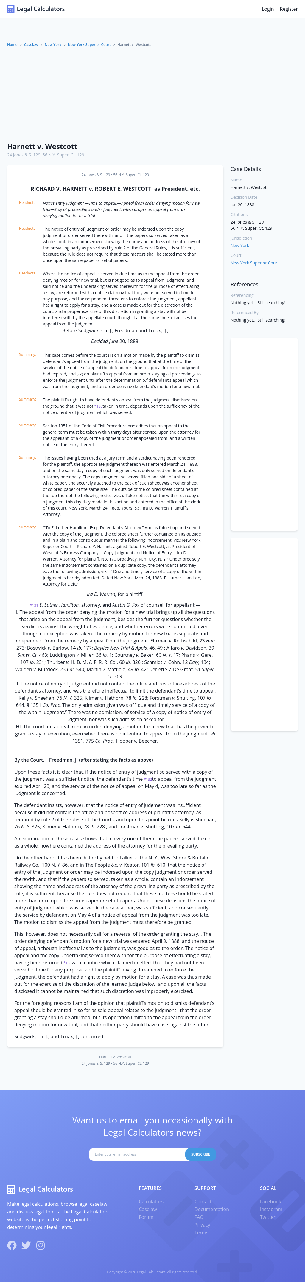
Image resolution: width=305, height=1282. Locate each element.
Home (12, 44)
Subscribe (200, 1154)
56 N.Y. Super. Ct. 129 (63, 155)
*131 (34, 605)
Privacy (202, 1225)
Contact (202, 1201)
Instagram (271, 1209)
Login (268, 9)
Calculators (151, 1201)
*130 (98, 406)
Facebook (270, 1201)
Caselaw (31, 44)
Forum (146, 1217)
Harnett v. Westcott (42, 146)
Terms (201, 1232)
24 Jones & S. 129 (23, 155)
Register (289, 9)
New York (53, 44)
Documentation (211, 1209)
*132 (148, 779)
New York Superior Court (89, 44)
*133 (67, 963)
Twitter (268, 1217)
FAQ (199, 1217)
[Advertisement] (152, 92)
